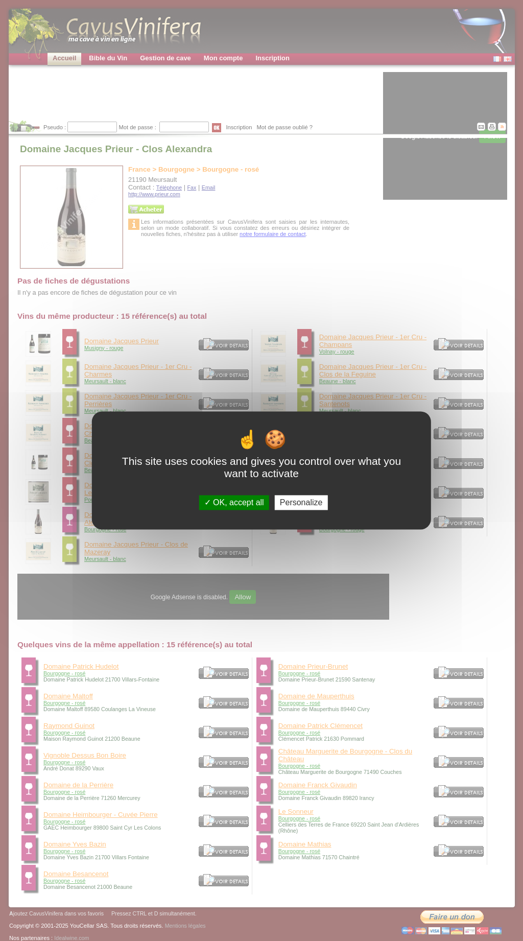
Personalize (301, 502)
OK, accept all (234, 502)
